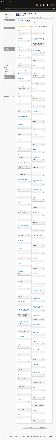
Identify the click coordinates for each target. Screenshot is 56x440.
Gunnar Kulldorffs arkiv (8, 34)
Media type (6, 96)
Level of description (7, 76)
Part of (6, 28)
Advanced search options (34, 17)
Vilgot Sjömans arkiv (8, 42)
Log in (52, 5)
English (5, 25)
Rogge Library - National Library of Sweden (12, 58)
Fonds (5, 85)
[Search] (33, 8)
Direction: (36, 22)
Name (5, 67)
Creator (6, 65)
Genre (5, 73)
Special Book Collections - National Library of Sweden (14, 56)
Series (5, 84)
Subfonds (6, 90)
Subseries (6, 82)
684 (41, 427)
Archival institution (7, 49)
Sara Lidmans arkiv (7, 32)
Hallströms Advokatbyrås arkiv (10, 31)
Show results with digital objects (41, 26)
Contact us (6, 435)
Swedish (5, 23)
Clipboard (40, 5)
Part (4, 87)
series (5, 94)
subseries (6, 92)
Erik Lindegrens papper (8, 45)
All (4, 29)
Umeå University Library (8, 54)
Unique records (7, 22)
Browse (7, 8)
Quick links (47, 5)
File (4, 81)
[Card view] (27, 21)
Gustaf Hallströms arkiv (8, 41)
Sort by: (45, 22)
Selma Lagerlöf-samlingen (9, 37)
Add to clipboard (29, 33)
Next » (44, 427)
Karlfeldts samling (7, 36)
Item (5, 89)
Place (5, 69)
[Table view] (30, 21)
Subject (6, 71)
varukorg (37, 5)
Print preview (19, 20)
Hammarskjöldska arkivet (9, 44)
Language (44, 5)
